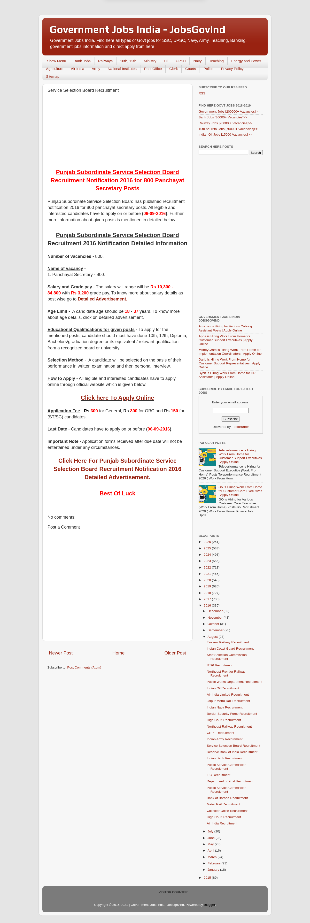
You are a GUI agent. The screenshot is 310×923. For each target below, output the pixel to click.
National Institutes (122, 69)
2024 (208, 554)
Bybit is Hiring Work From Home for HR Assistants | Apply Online (227, 375)
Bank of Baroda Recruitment (227, 798)
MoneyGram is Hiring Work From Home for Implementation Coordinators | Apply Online (230, 351)
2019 (208, 586)
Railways (105, 61)
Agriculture (54, 69)
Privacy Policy (232, 69)
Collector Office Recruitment (227, 811)
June (212, 838)
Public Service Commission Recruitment (227, 766)
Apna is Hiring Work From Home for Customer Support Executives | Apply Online (226, 340)
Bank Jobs (82, 61)
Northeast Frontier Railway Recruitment (226, 673)
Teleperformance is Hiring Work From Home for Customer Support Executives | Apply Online (240, 456)
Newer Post (61, 652)
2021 (208, 574)
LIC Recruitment (219, 775)
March (212, 857)
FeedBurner (240, 427)
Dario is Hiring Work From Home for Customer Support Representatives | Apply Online (229, 363)
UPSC (181, 61)
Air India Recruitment (222, 823)
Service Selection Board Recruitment (233, 745)
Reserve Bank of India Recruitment (232, 752)
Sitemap (52, 76)
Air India (77, 69)
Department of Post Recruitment (230, 781)
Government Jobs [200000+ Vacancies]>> (229, 111)
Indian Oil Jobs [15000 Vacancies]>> (225, 134)
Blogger (209, 905)
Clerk (173, 69)
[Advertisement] (117, 132)
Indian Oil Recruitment (223, 688)
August (213, 636)
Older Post (175, 652)
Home (118, 652)
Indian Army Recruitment (225, 739)
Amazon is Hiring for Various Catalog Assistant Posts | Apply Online (225, 328)
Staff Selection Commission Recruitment (227, 657)
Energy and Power (246, 61)
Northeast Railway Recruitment (229, 726)
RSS (202, 93)
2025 (208, 548)
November (216, 617)
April (211, 850)
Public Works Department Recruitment (234, 682)
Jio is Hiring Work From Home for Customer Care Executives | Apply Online (240, 491)
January (214, 869)
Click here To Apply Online (117, 397)
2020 (208, 580)
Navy (197, 61)
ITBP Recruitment (219, 665)
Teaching (216, 61)
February (215, 863)
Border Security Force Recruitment (232, 713)
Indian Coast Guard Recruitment (230, 648)
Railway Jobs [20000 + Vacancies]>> (225, 123)
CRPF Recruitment (220, 733)
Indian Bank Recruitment (225, 758)
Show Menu (56, 61)
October (214, 624)
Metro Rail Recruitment (223, 804)
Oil (166, 61)
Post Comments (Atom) (84, 667)
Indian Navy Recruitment (225, 707)
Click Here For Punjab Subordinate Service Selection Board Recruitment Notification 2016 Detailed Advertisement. (117, 468)
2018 (208, 593)
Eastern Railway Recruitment (228, 642)
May (211, 844)
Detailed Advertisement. (102, 299)
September (216, 630)
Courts (190, 69)
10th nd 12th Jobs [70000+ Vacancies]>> (228, 129)
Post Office (153, 69)
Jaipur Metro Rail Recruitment (228, 701)
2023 (208, 561)
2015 (208, 877)
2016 (208, 605)
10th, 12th (128, 61)
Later (131, 21)
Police (208, 69)
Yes (180, 21)
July (211, 831)
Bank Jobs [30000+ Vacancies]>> (223, 117)
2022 (208, 567)
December (216, 611)
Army (96, 69)
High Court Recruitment (224, 720)
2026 (208, 542)
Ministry (150, 61)
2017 (208, 599)
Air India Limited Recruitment (228, 694)
